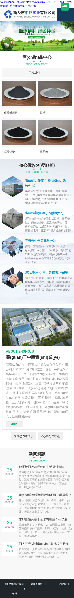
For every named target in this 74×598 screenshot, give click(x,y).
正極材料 (37, 72)
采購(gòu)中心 (23, 436)
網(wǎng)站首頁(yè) (14, 588)
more (14, 424)
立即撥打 (64, 583)
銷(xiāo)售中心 (50, 436)
